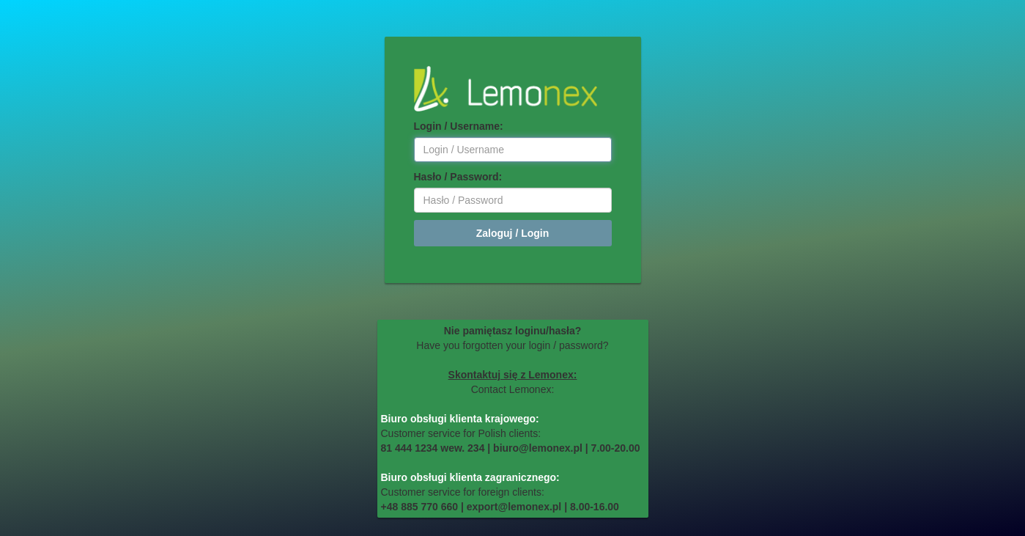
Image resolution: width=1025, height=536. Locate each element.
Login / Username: (458, 126)
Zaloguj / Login (512, 233)
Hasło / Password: (458, 177)
